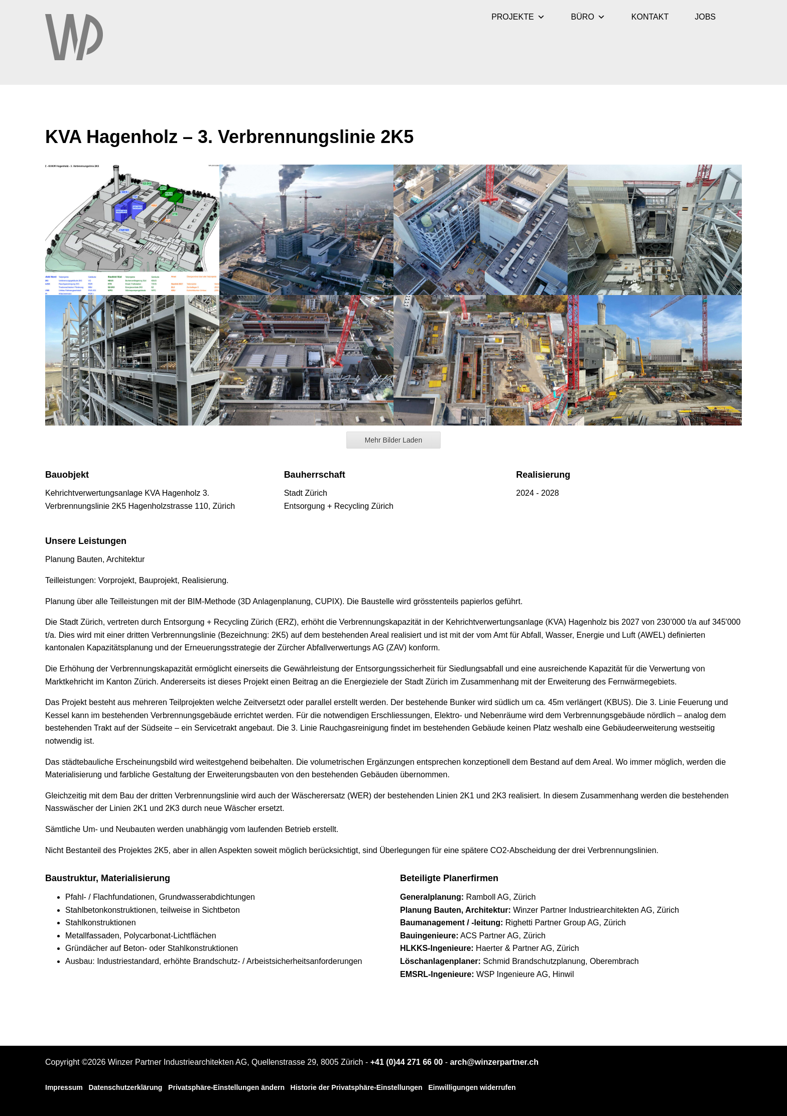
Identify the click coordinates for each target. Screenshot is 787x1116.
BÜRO (588, 17)
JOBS (705, 17)
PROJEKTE (518, 17)
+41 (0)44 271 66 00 (406, 1062)
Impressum (64, 1087)
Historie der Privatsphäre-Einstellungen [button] (357, 1087)
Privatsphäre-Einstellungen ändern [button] (226, 1087)
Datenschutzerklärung (125, 1087)
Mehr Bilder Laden (393, 440)
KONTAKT (650, 17)
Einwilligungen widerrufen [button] (471, 1087)
